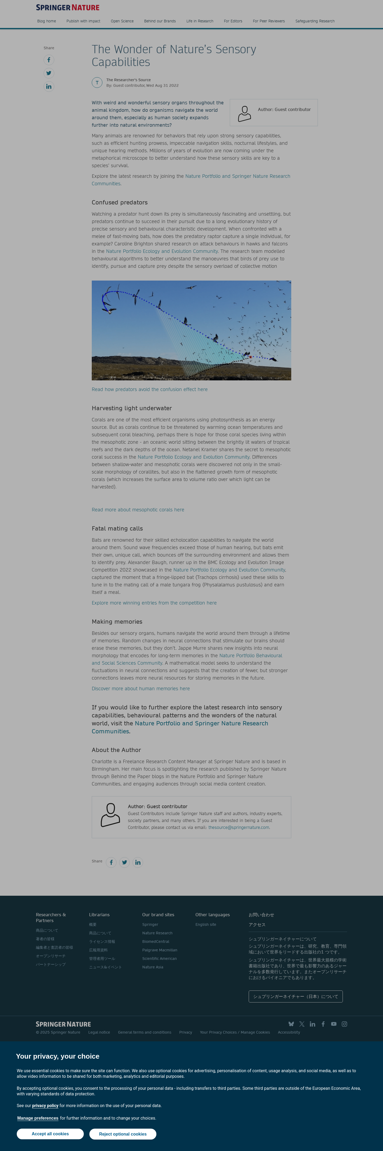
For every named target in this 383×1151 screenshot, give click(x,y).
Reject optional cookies (123, 1134)
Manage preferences (38, 1118)
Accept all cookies (50, 1134)
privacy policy (45, 1106)
